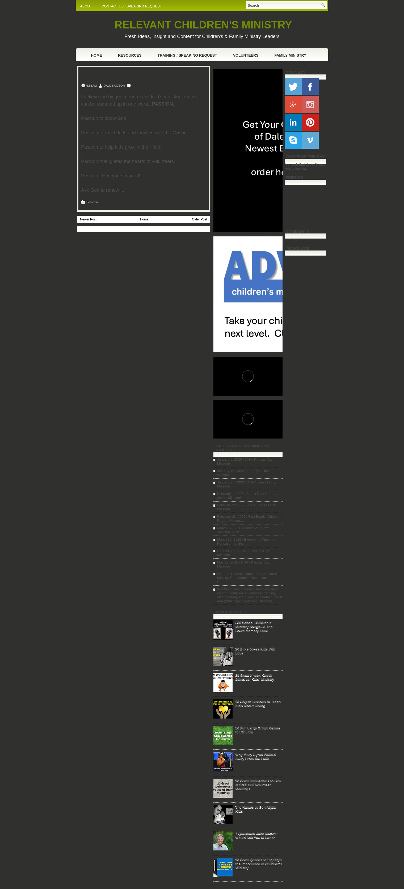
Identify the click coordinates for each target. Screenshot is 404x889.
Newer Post (88, 219)
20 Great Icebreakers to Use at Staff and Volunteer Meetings (258, 785)
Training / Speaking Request (187, 55)
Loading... (292, 239)
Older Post (199, 219)
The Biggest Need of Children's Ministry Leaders (135, 75)
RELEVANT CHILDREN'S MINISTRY (203, 25)
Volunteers (246, 55)
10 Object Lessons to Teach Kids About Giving (258, 703)
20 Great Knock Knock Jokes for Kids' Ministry (254, 677)
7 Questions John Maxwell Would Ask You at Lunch (257, 835)
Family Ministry (290, 55)
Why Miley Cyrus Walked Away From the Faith (255, 756)
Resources (130, 55)
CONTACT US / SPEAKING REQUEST (132, 6)
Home (96, 55)
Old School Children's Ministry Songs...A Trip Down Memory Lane (253, 626)
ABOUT (86, 6)
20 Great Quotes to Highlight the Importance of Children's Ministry (258, 864)
